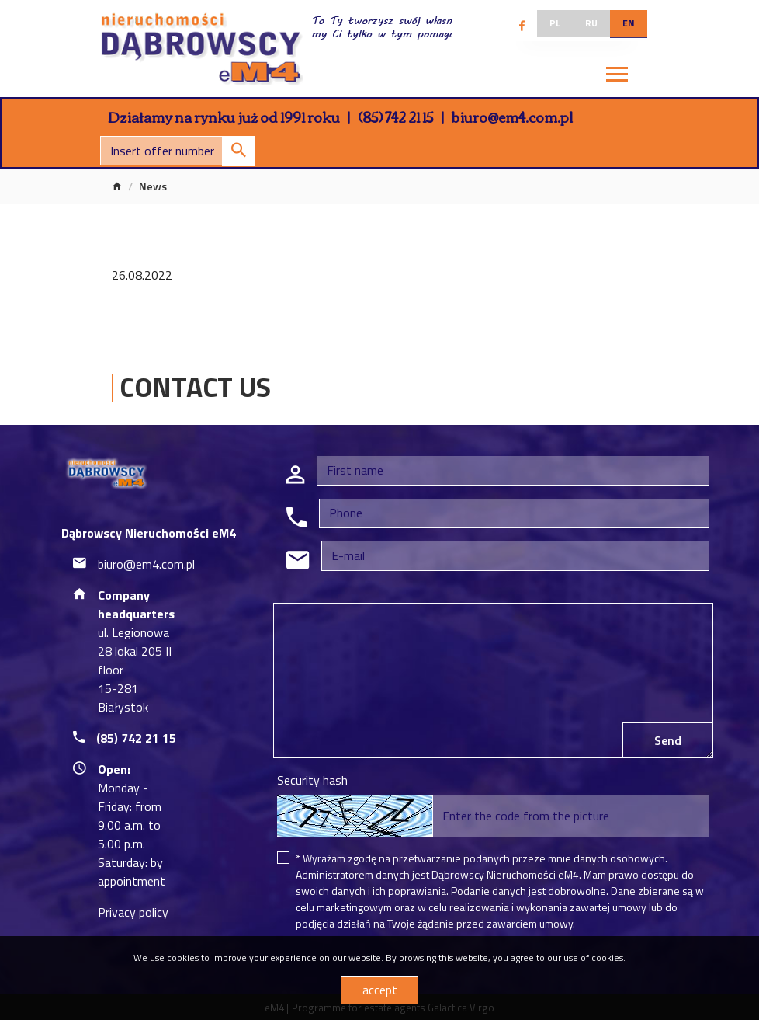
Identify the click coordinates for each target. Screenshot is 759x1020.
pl (554, 23)
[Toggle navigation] (617, 76)
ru (591, 23)
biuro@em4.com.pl (512, 116)
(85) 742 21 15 (396, 116)
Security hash (312, 780)
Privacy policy (133, 912)
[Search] (177, 150)
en (628, 23)
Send (667, 740)
